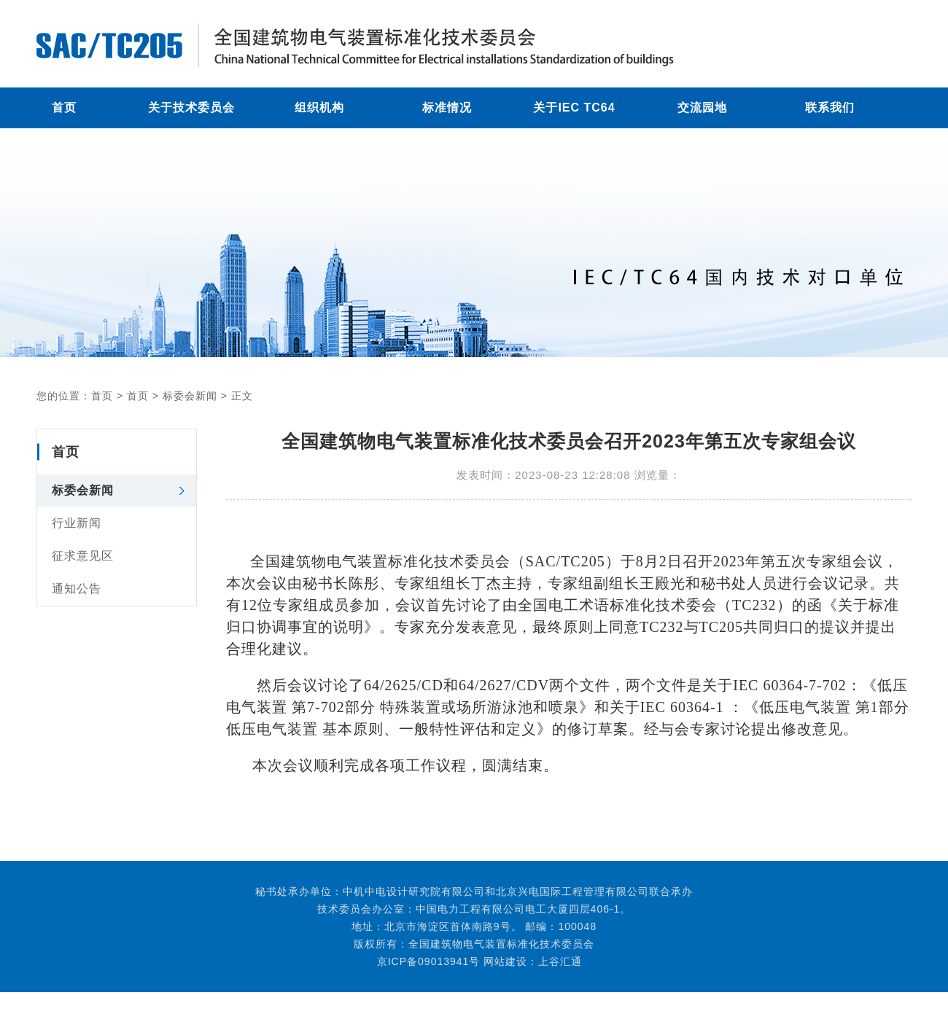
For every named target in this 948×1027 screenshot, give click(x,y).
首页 (64, 107)
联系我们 (830, 107)
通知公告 (76, 588)
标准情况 (447, 107)
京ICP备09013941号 (425, 961)
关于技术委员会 (191, 107)
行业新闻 (76, 523)
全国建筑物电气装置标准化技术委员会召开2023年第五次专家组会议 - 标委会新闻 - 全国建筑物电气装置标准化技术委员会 (401, 45)
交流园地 (702, 107)
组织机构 (319, 107)
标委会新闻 (190, 396)
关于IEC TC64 (574, 107)
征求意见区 (83, 556)
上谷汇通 (560, 961)
